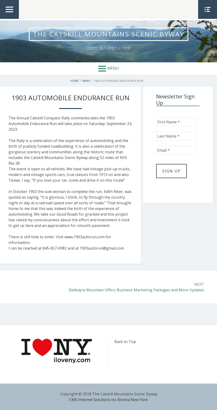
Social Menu (207, 18)
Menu (113, 68)
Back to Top (125, 341)
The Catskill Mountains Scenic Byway (108, 33)
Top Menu (9, 18)
